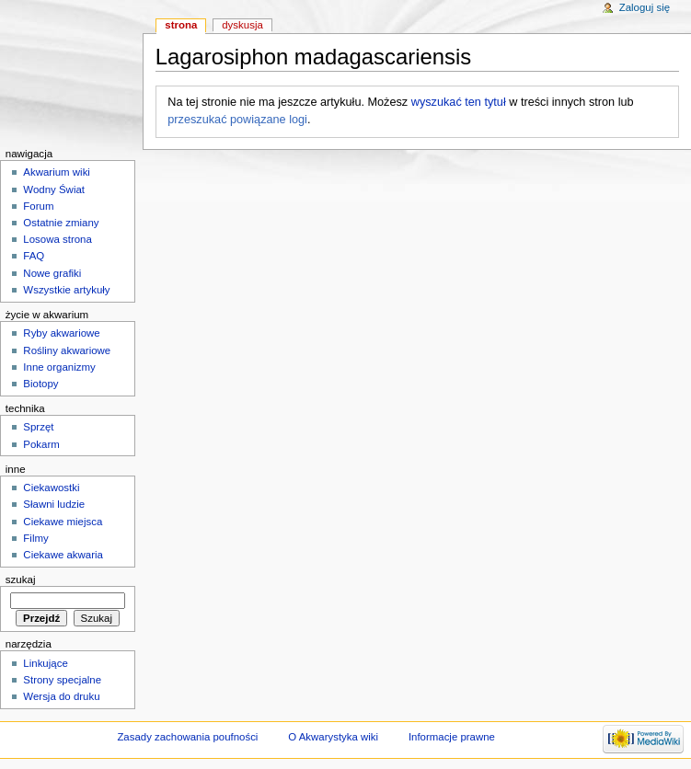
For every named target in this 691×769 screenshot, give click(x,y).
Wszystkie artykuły (66, 289)
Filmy (35, 538)
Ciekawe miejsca (62, 521)
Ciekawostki (51, 487)
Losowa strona (57, 239)
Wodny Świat (54, 189)
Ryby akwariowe (61, 333)
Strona (181, 24)
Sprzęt (38, 426)
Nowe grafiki (52, 273)
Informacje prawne (452, 736)
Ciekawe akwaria (63, 554)
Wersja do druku (61, 696)
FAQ (33, 255)
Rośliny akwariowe (66, 350)
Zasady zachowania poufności (187, 736)
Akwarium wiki (56, 172)
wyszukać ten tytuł (458, 102)
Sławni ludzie (54, 504)
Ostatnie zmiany (60, 222)
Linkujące (45, 663)
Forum (38, 206)
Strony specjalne (62, 679)
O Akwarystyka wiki (333, 736)
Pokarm (41, 444)
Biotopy (40, 383)
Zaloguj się (644, 7)
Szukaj (21, 579)
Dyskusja (242, 24)
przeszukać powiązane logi (237, 119)
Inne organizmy (59, 367)
